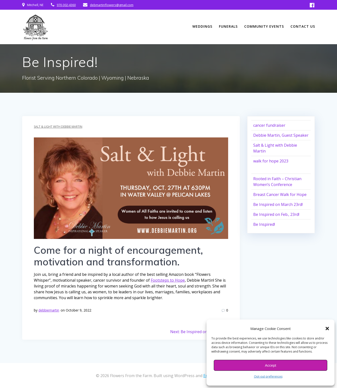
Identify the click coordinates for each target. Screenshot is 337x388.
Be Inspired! (264, 224)
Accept (270, 365)
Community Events (264, 26)
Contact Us (302, 26)
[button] (327, 328)
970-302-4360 (66, 5)
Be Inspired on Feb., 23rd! (276, 214)
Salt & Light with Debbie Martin (58, 127)
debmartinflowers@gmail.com (111, 5)
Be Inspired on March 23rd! (278, 204)
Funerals (228, 26)
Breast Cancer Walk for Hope (280, 194)
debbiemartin (48, 310)
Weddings (202, 26)
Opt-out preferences (268, 376)
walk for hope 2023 (270, 161)
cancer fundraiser (269, 125)
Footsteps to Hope (168, 280)
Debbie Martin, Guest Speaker (281, 135)
